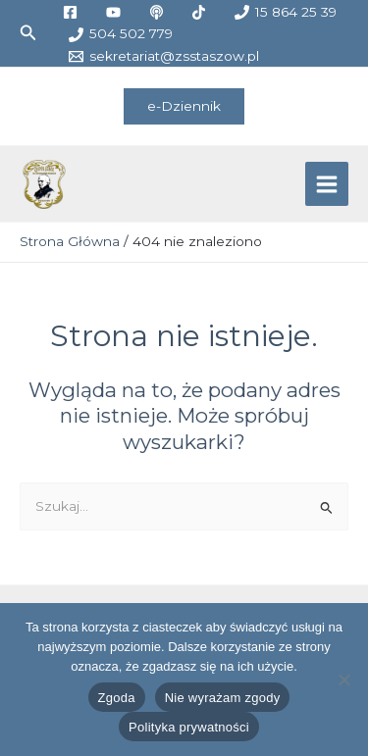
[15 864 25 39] (286, 12)
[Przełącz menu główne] (327, 184)
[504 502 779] (120, 34)
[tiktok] (202, 12)
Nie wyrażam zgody (223, 697)
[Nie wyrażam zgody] (343, 679)
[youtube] (115, 12)
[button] (28, 33)
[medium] (159, 12)
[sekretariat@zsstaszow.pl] (163, 56)
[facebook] (72, 12)
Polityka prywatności (189, 727)
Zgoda (116, 697)
